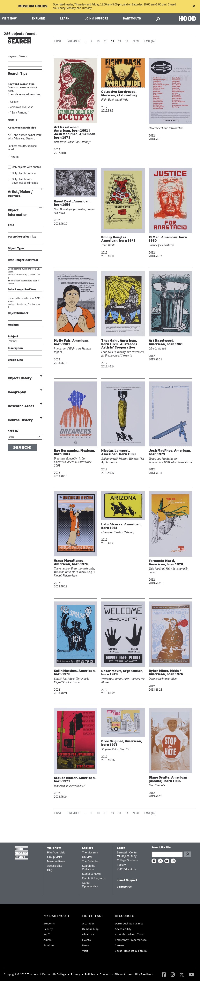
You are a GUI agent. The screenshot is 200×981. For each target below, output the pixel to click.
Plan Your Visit (56, 852)
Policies (90, 974)
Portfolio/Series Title (22, 236)
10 (98, 41)
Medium (13, 325)
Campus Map (90, 929)
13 (119, 41)
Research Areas (21, 406)
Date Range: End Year (22, 289)
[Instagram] (173, 974)
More (11, 120)
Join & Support (96, 18)
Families (48, 945)
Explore (38, 18)
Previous (74, 41)
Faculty (121, 864)
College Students (127, 860)
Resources (124, 916)
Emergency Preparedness (131, 940)
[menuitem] (57, 931)
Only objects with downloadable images (25, 181)
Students (49, 923)
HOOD (187, 18)
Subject (13, 336)
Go (187, 854)
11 (105, 41)
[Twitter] (181, 974)
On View (87, 857)
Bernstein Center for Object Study (127, 854)
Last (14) (149, 41)
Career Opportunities (90, 884)
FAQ (50, 870)
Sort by (13, 431)
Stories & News (91, 873)
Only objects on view (24, 173)
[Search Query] (167, 854)
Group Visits (54, 857)
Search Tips (17, 74)
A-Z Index (88, 923)
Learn (65, 18)
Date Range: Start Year (23, 260)
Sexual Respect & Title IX (131, 951)
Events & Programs (94, 878)
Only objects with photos (26, 167)
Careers (119, 945)
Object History (20, 378)
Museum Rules (56, 861)
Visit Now (9, 18)
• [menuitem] (68, 974)
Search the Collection (88, 867)
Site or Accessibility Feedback (134, 974)
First (57, 41)
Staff (46, 934)
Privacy (75, 974)
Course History (20, 420)
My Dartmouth (56, 916)
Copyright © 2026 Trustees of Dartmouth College (35, 974)
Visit (85, 951)
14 (126, 41)
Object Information (17, 212)
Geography (17, 392)
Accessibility (54, 865)
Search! (22, 448)
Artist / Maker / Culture (20, 194)
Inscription (15, 348)
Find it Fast (92, 916)
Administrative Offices (129, 934)
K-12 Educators (126, 869)
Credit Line (15, 360)
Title (11, 225)
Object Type (16, 248)
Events (86, 940)
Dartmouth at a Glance (129, 923)
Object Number (18, 313)
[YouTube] (191, 974)
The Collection (91, 861)
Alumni (48, 940)
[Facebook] (164, 974)
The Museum (90, 852)
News (85, 945)
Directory (88, 934)
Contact (105, 974)
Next (136, 41)
